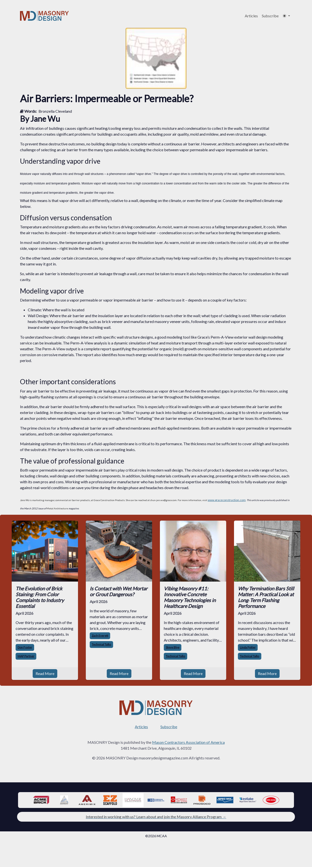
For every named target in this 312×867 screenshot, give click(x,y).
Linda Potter (248, 647)
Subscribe (270, 15)
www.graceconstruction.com (227, 500)
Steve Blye (172, 647)
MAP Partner (26, 656)
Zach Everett (100, 635)
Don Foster (25, 647)
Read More (45, 673)
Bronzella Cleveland (55, 111)
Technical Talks (101, 644)
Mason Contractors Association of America (188, 742)
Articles (251, 15)
